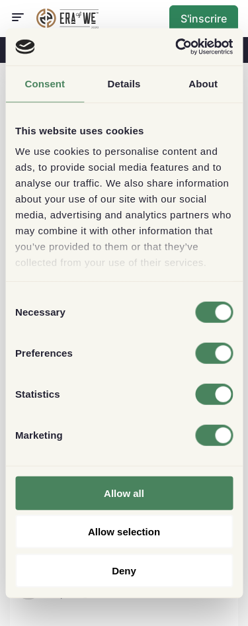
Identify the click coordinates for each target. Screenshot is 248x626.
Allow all (124, 492)
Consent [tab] (44, 83)
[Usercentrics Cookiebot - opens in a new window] (176, 47)
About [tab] (203, 83)
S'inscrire (204, 18)
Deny (124, 570)
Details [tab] (124, 83)
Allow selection (124, 531)
